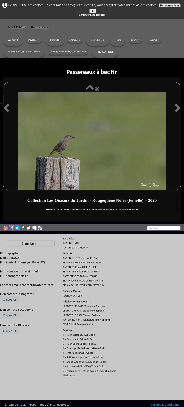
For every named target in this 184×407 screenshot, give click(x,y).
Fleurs (118, 40)
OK (93, 11)
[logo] (30, 27)
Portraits (54, 40)
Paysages (34, 40)
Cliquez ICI (9, 299)
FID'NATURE (105, 51)
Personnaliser (169, 5)
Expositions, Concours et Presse (24, 51)
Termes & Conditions (165, 404)
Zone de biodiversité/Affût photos (68, 51)
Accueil (13, 40)
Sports (135, 40)
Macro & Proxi (97, 40)
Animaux (74, 40)
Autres (154, 40)
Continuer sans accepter (92, 14)
